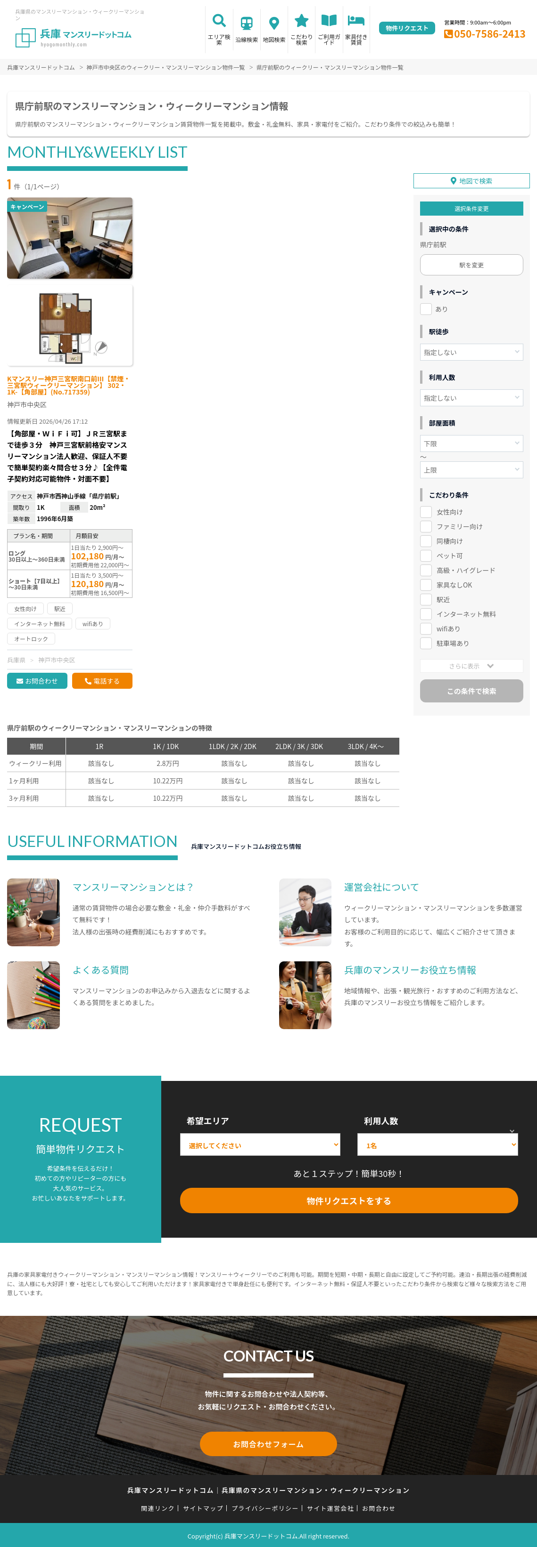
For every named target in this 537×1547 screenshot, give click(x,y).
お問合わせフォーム (269, 1443)
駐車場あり (453, 640)
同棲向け (450, 538)
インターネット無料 (466, 611)
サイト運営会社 (330, 1506)
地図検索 (274, 39)
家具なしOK (454, 582)
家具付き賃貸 (356, 39)
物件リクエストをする (348, 1200)
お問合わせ (41, 680)
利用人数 (381, 1120)
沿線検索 (246, 39)
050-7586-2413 (490, 33)
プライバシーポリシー (265, 1506)
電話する (106, 680)
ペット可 (450, 553)
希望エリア (208, 1120)
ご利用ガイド (329, 39)
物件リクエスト (407, 28)
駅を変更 (471, 262)
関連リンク (158, 1506)
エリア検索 (219, 39)
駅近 (443, 597)
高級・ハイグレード (466, 567)
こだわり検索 (301, 39)
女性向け (450, 509)
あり (441, 306)
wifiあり (449, 626)
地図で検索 (475, 178)
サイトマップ (203, 1506)
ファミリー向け (460, 524)
